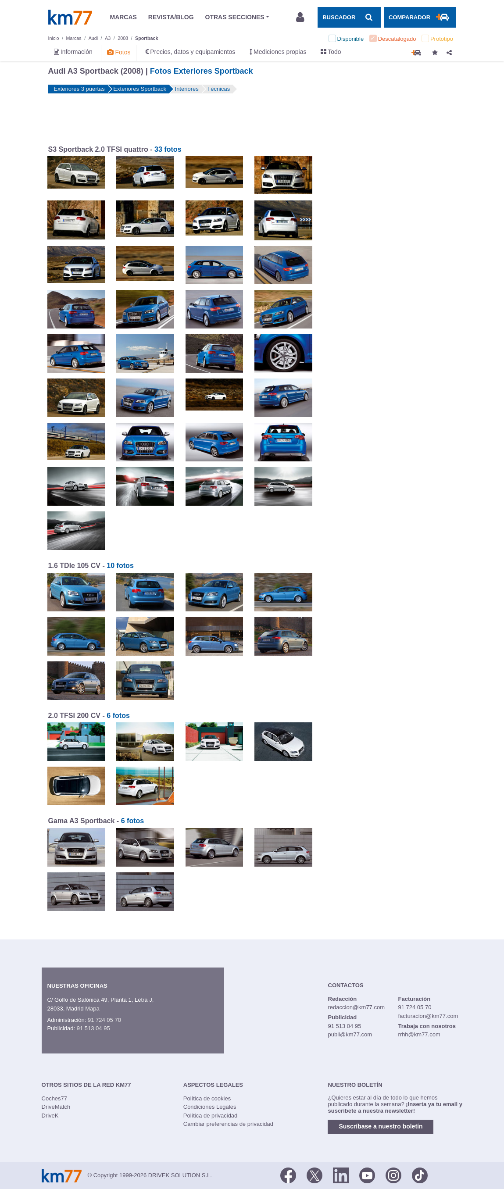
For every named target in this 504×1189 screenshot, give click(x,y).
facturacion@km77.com (428, 1016)
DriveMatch (56, 1106)
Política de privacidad (210, 1115)
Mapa (92, 1008)
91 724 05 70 (104, 1020)
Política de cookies (207, 1098)
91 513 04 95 (93, 1028)
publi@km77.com (350, 1034)
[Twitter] (314, 1175)
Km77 (70, 17)
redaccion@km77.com (356, 1007)
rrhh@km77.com (419, 1034)
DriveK (50, 1115)
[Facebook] (288, 1175)
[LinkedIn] (341, 1175)
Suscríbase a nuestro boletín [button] (380, 1126)
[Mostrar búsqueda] (349, 17)
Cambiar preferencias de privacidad (228, 1124)
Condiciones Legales (209, 1106)
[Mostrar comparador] (420, 17)
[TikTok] (420, 1175)
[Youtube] (367, 1175)
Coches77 (55, 1098)
